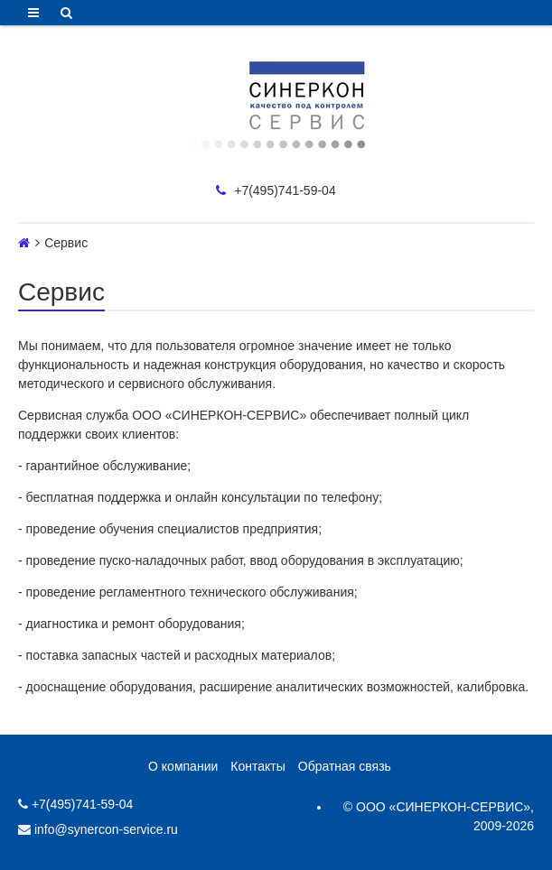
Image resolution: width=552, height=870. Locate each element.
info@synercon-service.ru (98, 829)
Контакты (257, 766)
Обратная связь (344, 766)
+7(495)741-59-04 (275, 190)
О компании (183, 766)
